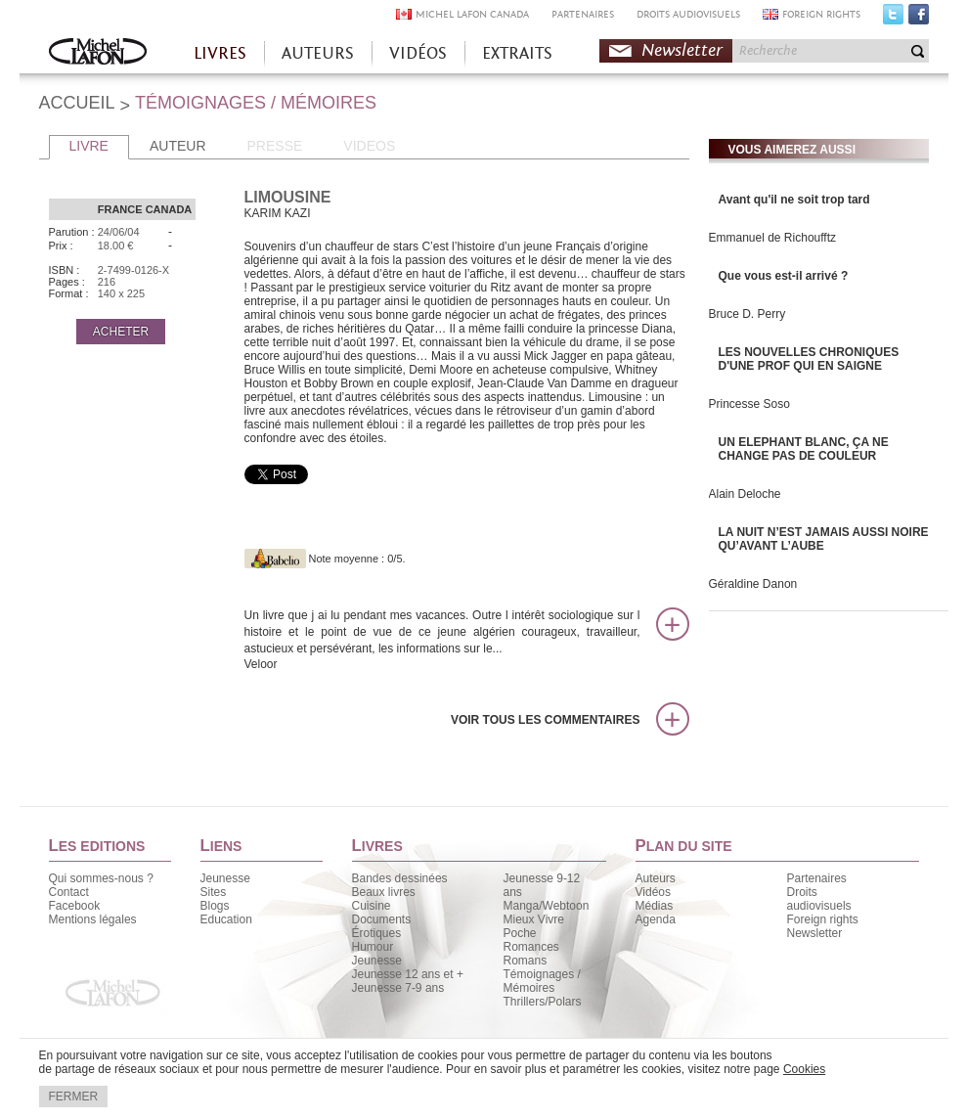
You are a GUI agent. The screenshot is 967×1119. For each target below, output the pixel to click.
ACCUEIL (77, 102)
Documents (382, 919)
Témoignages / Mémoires (542, 981)
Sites (213, 892)
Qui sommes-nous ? (101, 878)
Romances (531, 947)
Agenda (656, 919)
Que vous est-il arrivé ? (784, 276)
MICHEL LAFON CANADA (472, 14)
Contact (69, 892)
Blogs (215, 906)
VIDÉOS (418, 53)
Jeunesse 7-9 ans (398, 988)
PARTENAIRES (582, 14)
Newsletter (682, 50)
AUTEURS (318, 53)
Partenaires (817, 878)
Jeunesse (225, 878)
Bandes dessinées (400, 878)
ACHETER (121, 331)
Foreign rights (822, 919)
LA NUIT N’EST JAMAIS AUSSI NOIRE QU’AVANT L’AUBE (824, 539)
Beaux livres (384, 892)
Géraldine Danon (753, 584)
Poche (520, 933)
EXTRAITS (517, 53)
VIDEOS (369, 146)
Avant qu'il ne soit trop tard (794, 199)
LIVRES (220, 53)
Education (226, 919)
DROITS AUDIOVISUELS (688, 14)
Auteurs (656, 878)
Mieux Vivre (534, 919)
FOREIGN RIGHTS (821, 14)
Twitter (893, 18)
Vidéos (653, 892)
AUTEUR (178, 146)
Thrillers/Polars (543, 1001)
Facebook (918, 18)
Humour (373, 947)
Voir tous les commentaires (545, 720)
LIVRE (89, 146)
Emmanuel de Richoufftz (773, 238)
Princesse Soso (749, 404)
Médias (655, 906)
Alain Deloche (745, 494)
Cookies (804, 1069)
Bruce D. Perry (747, 314)
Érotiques (377, 933)
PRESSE (275, 146)
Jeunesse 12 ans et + (407, 974)
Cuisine (371, 906)
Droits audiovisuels (819, 899)
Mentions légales (93, 919)
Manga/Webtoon (547, 906)
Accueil (98, 53)
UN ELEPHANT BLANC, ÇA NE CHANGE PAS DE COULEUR (804, 449)
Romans (526, 960)
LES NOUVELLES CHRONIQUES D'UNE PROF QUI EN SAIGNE (809, 359)
